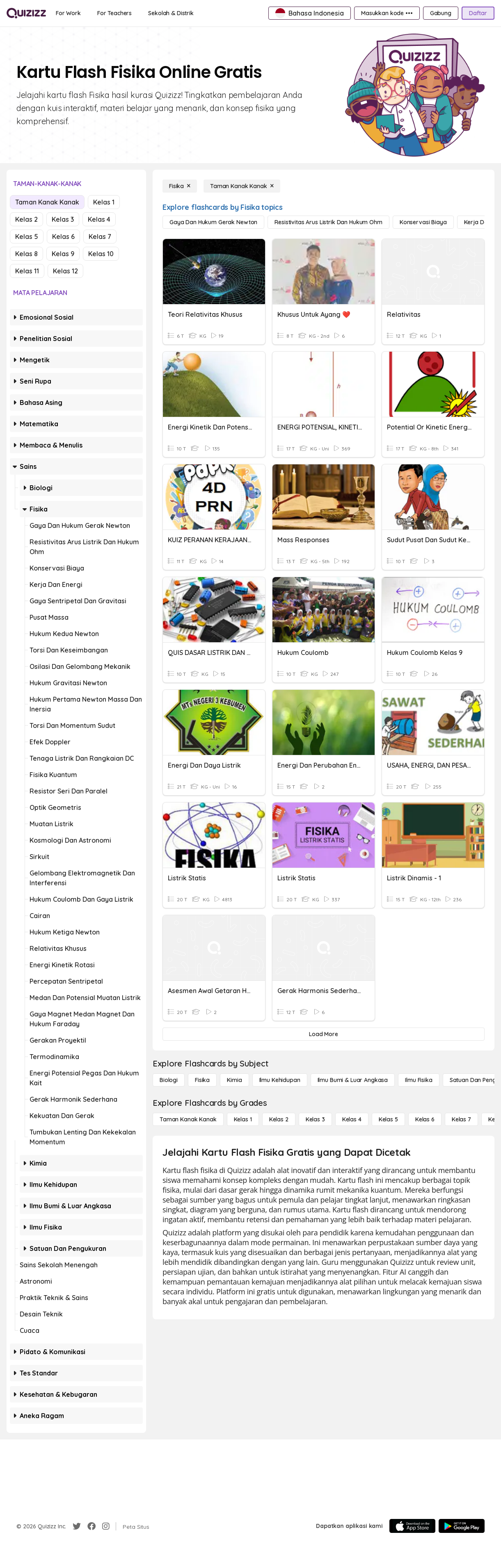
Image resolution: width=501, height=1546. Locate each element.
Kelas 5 (26, 236)
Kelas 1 (103, 202)
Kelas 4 (99, 219)
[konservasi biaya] (423, 222)
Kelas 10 (101, 254)
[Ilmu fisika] (418, 1080)
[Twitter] (77, 1526)
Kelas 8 (26, 254)
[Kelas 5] (388, 1119)
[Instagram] (106, 1526)
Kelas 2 (26, 219)
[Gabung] (440, 13)
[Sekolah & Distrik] (171, 13)
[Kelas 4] (351, 1119)
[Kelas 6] (425, 1119)
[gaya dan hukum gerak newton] (213, 222)
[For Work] (68, 13)
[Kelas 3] (315, 1119)
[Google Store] (462, 1526)
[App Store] (412, 1526)
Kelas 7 (100, 236)
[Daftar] (478, 13)
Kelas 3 (63, 219)
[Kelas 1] (243, 1119)
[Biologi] (169, 1080)
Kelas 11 (27, 271)
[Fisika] (179, 186)
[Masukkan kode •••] (387, 13)
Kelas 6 (63, 236)
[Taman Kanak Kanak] (242, 186)
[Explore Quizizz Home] (26, 13)
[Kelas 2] (278, 1119)
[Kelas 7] (461, 1119)
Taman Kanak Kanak (47, 202)
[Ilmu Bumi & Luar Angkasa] (353, 1080)
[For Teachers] (114, 13)
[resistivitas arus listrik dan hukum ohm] (328, 222)
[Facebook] (91, 1526)
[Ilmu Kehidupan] (279, 1080)
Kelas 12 (65, 271)
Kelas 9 (63, 254)
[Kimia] (234, 1080)
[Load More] (323, 1034)
